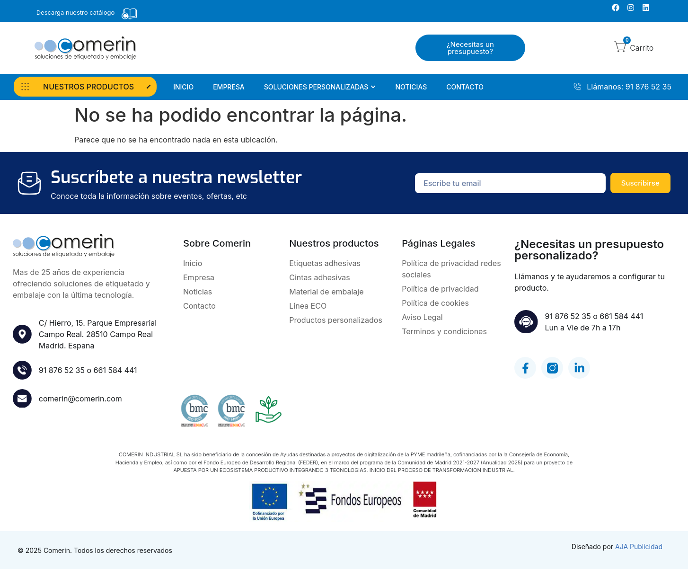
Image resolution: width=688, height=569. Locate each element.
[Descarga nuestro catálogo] (129, 13)
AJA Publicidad (638, 546)
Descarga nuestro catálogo (75, 12)
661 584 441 (115, 370)
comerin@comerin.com (80, 398)
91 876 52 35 (62, 370)
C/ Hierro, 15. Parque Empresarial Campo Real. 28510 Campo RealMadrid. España (98, 334)
